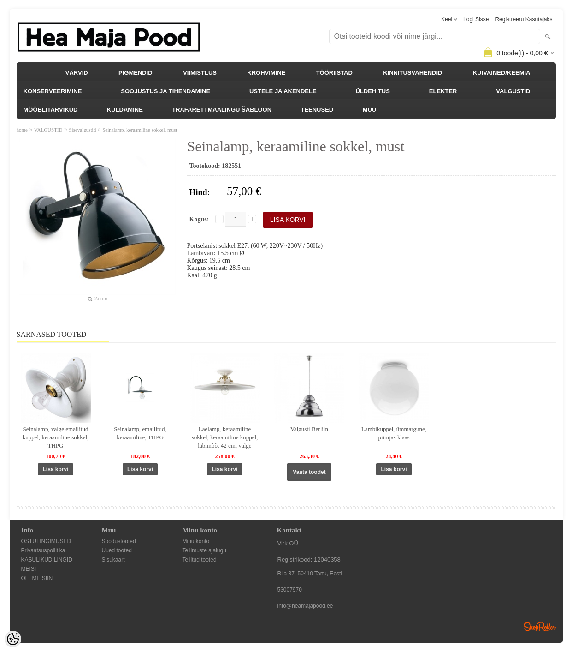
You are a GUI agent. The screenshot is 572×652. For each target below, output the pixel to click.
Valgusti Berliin (309, 428)
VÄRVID (76, 72)
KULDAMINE (125, 109)
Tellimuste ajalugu (204, 550)
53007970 (289, 589)
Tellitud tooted (200, 559)
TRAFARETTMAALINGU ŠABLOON (221, 109)
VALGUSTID (513, 91)
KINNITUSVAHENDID (412, 72)
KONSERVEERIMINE (53, 91)
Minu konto (196, 541)
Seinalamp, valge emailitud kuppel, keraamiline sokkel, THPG (56, 437)
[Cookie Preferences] (13, 639)
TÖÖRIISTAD (334, 72)
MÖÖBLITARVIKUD (51, 109)
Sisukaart (113, 559)
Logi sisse (476, 19)
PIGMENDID (135, 72)
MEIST (29, 569)
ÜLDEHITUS (373, 91)
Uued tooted (117, 550)
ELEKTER (443, 91)
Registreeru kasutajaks (523, 19)
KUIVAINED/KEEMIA (502, 72)
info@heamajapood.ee (305, 606)
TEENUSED (317, 109)
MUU (370, 109)
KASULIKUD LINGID (46, 559)
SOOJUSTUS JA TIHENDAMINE (165, 91)
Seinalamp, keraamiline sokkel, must (139, 129)
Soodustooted (119, 541)
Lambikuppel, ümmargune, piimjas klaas (393, 433)
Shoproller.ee (540, 626)
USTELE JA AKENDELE (283, 91)
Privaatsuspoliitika (43, 550)
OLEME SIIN (37, 578)
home (22, 129)
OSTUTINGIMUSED (46, 541)
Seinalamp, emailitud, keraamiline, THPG (140, 433)
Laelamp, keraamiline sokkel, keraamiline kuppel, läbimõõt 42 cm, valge (225, 437)
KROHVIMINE (266, 72)
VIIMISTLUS (200, 72)
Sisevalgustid (82, 129)
